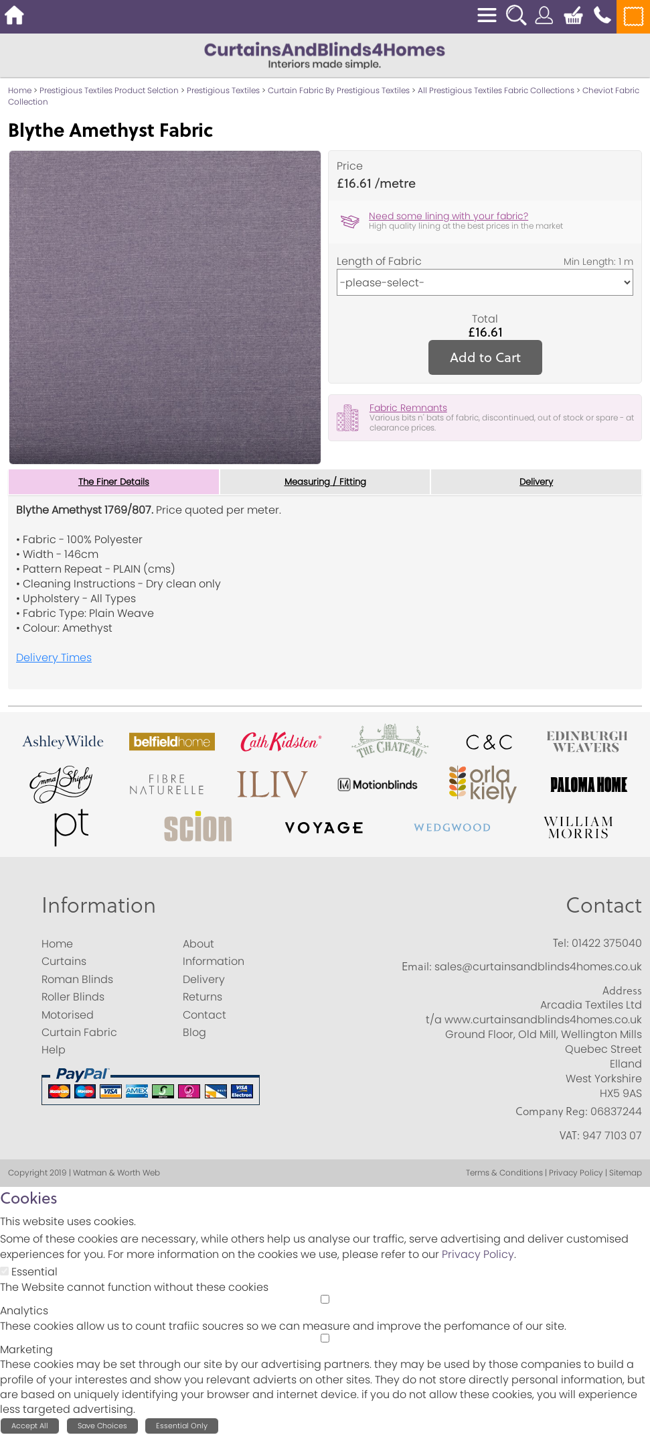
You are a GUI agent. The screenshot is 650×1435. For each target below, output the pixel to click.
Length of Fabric (379, 261)
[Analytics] (325, 1300)
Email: (417, 967)
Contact (604, 905)
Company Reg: (551, 1111)
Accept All (29, 1426)
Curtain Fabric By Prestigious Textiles (339, 90)
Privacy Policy (478, 1255)
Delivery (536, 482)
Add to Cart (485, 357)
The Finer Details (113, 482)
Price (350, 166)
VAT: (570, 1135)
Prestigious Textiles (223, 90)
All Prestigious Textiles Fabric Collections (496, 90)
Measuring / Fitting (325, 482)
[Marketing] (325, 1338)
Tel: (561, 943)
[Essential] (4, 1271)
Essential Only (182, 1426)
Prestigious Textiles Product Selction (109, 90)
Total (485, 319)
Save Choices (102, 1426)
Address (622, 991)
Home (19, 90)
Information (99, 905)
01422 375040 (607, 944)
